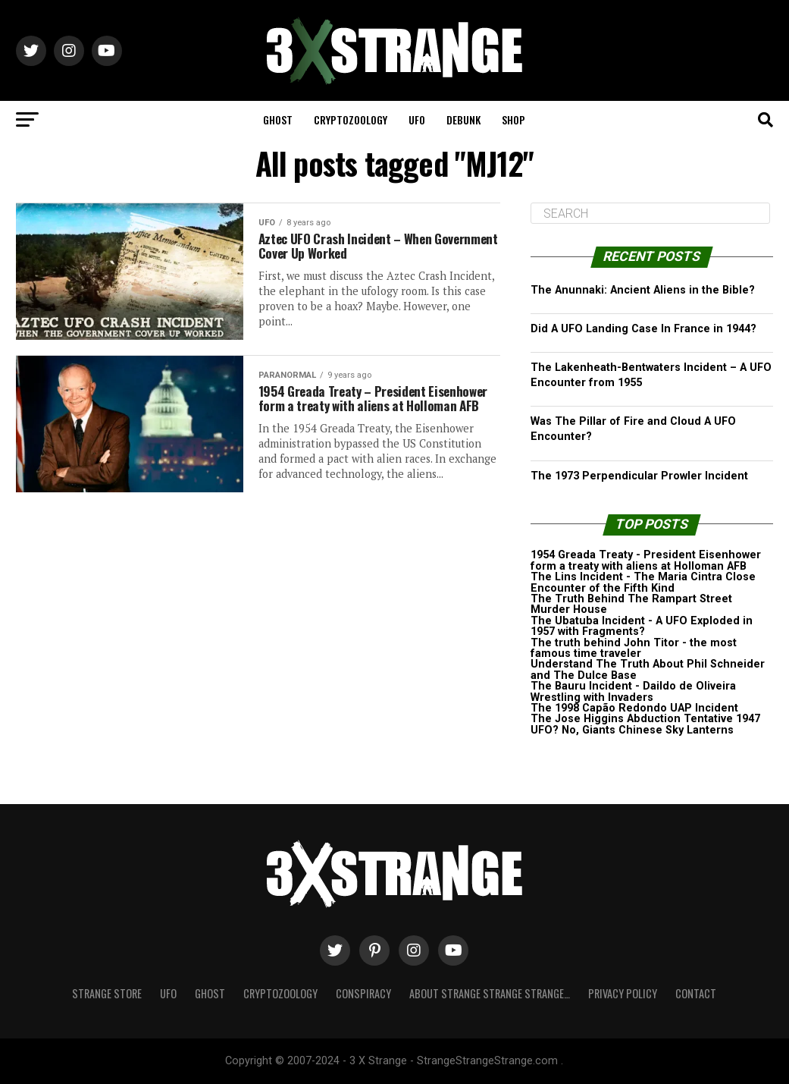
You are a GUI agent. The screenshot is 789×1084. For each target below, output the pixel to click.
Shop (513, 119)
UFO (417, 119)
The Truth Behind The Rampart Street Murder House (631, 604)
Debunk (463, 119)
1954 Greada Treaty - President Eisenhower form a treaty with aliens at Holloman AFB (646, 560)
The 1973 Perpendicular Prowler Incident (639, 476)
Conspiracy (363, 993)
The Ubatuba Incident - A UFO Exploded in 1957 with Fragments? (642, 626)
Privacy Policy (622, 993)
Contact (695, 993)
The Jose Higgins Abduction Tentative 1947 (645, 718)
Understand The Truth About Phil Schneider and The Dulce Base (648, 669)
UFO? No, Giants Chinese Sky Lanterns (632, 730)
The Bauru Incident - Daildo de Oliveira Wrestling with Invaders (633, 691)
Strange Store (107, 993)
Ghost (278, 119)
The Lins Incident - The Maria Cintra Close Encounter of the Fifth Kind (643, 582)
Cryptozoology (350, 119)
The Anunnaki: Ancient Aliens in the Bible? (643, 290)
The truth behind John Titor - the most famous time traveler (634, 648)
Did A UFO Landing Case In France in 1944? (643, 328)
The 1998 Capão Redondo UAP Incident (634, 708)
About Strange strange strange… (489, 993)
